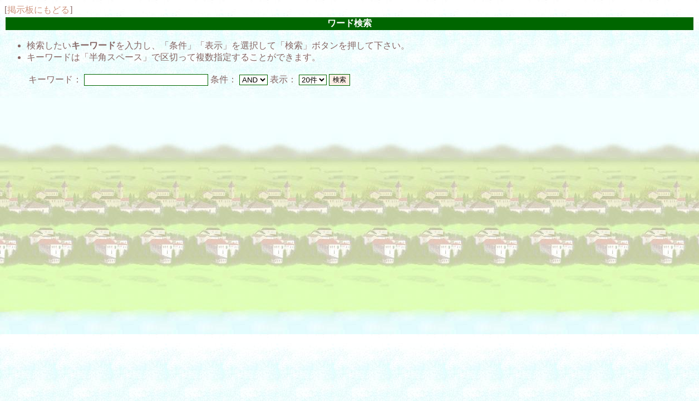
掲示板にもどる (38, 9)
